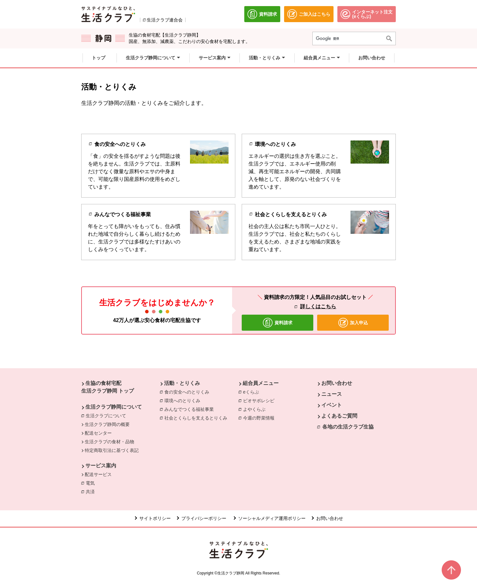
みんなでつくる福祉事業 (190, 409)
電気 (92, 483)
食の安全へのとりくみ (188, 392)
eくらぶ (252, 392)
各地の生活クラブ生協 (348, 426)
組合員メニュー (261, 383)
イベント (331, 405)
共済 (92, 491)
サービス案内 (100, 465)
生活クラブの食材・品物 (109, 441)
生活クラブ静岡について (113, 407)
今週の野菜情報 (260, 417)
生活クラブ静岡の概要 (107, 424)
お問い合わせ (336, 383)
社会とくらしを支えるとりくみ (197, 417)
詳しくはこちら (318, 306)
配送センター (98, 433)
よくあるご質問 (339, 416)
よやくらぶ (256, 409)
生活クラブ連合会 (165, 20)
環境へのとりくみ (184, 400)
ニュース (331, 394)
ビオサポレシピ (260, 400)
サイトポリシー (155, 518)
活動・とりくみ (182, 383)
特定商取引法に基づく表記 (112, 450)
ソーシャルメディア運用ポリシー (272, 518)
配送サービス (98, 474)
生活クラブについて (106, 415)
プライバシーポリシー (204, 518)
